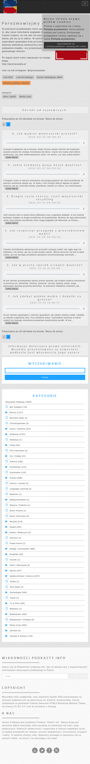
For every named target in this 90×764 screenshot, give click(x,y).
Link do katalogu (24, 77)
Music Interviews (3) (19, 516)
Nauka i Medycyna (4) (20, 532)
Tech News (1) (16, 587)
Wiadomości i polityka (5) (22, 620)
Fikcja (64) (15, 445)
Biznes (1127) (16, 412)
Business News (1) (19, 418)
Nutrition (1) (15, 538)
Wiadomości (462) (18, 614)
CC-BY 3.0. (20, 706)
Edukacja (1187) (17, 434)
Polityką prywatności (56, 29)
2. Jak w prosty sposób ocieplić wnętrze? (45, 264)
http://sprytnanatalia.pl (14, 64)
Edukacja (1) (16, 440)
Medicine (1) (16, 494)
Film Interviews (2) (19, 451)
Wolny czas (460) (18, 625)
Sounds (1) (15, 560)
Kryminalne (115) (18, 472)
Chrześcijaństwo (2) (19, 423)
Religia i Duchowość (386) (22, 549)
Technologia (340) (18, 592)
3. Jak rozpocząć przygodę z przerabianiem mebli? (45, 232)
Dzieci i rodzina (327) (20, 429)
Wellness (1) (16, 609)
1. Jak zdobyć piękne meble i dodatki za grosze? (45, 298)
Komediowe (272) (18, 467)
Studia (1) (14, 581)
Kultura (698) (16, 478)
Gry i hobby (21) (18, 456)
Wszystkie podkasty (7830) (18, 402)
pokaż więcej (12, 157)
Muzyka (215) (16, 521)
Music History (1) (18, 511)
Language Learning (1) (21, 489)
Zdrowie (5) (15, 631)
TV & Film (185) (17, 603)
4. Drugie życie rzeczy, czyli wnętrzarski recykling (45, 198)
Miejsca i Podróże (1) (20, 505)
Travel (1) (14, 598)
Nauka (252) (16, 527)
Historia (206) (16, 461)
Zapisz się (78, 676)
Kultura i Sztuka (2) (19, 483)
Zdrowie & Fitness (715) (21, 636)
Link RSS (8, 77)
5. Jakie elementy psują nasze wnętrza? (45, 164)
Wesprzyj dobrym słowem (16, 83)
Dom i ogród (9, 96)
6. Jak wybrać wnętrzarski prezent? (45, 133)
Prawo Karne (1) (17, 543)
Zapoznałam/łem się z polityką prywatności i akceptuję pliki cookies (65, 45)
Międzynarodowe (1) (19, 500)
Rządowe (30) (16, 554)
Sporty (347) (16, 571)
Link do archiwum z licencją (41, 706)
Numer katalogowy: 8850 (49, 77)
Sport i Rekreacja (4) (20, 565)
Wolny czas (25, 96)
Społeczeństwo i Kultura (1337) (25, 576)
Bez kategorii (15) (18, 407)
